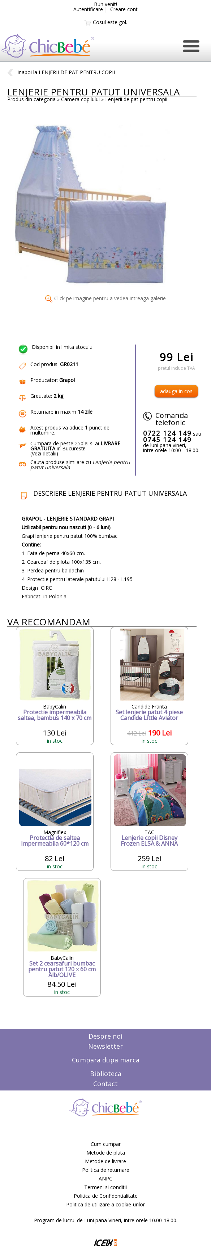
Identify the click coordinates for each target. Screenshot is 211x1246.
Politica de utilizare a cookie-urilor (105, 1204)
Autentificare (88, 9)
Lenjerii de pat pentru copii (136, 99)
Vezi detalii (44, 453)
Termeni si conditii (105, 1187)
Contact (105, 1083)
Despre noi (105, 1036)
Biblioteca (105, 1073)
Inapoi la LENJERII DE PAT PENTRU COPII (61, 72)
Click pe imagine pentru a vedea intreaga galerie (105, 298)
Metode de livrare (105, 1161)
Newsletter (105, 1046)
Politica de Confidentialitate (106, 1195)
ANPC (105, 1178)
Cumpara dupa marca (105, 1060)
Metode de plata (105, 1152)
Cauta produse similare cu (80, 465)
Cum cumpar (106, 1144)
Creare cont (124, 9)
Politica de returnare (105, 1169)
